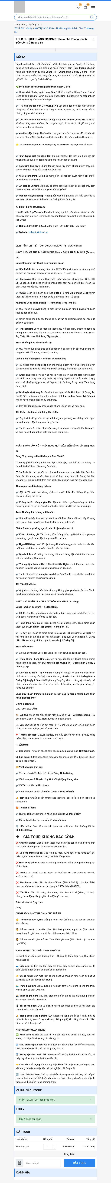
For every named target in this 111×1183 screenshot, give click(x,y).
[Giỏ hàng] (85, 7)
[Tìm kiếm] (92, 17)
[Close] (91, 1099)
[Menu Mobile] (94, 7)
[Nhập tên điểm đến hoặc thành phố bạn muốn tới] (50, 17)
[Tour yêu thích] (78, 7)
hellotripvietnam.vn (38, 232)
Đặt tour (79, 1163)
